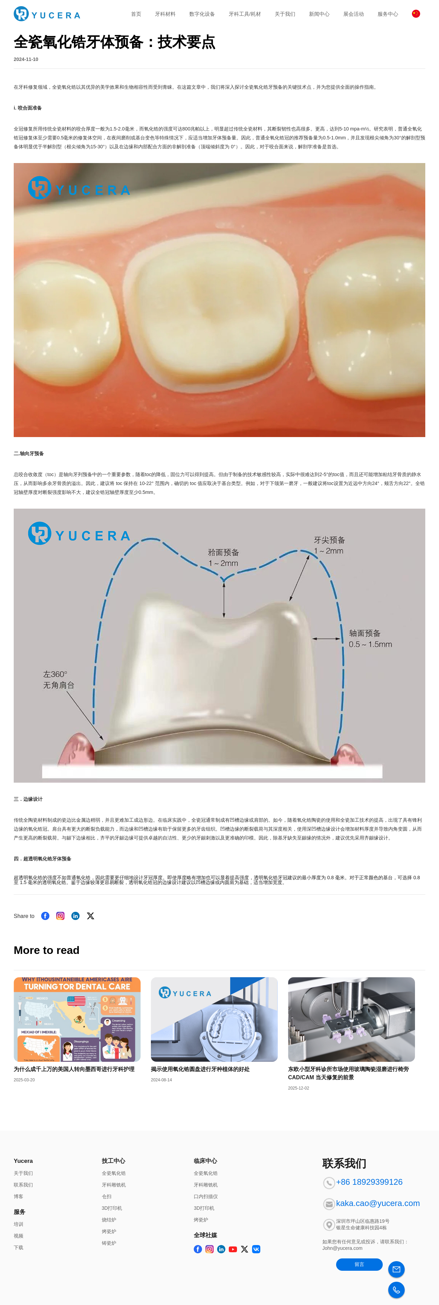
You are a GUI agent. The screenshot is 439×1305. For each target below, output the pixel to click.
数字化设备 (202, 14)
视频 (18, 1235)
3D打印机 (112, 1208)
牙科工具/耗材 (245, 14)
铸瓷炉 (109, 1243)
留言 (359, 1264)
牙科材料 (165, 14)
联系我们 (23, 1184)
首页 (136, 14)
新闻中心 (319, 14)
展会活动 (353, 14)
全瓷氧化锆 (114, 1173)
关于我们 (285, 14)
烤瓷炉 (109, 1231)
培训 (18, 1224)
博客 (18, 1196)
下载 (18, 1247)
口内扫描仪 (206, 1196)
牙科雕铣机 (114, 1184)
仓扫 (106, 1196)
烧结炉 (109, 1219)
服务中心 (388, 14)
